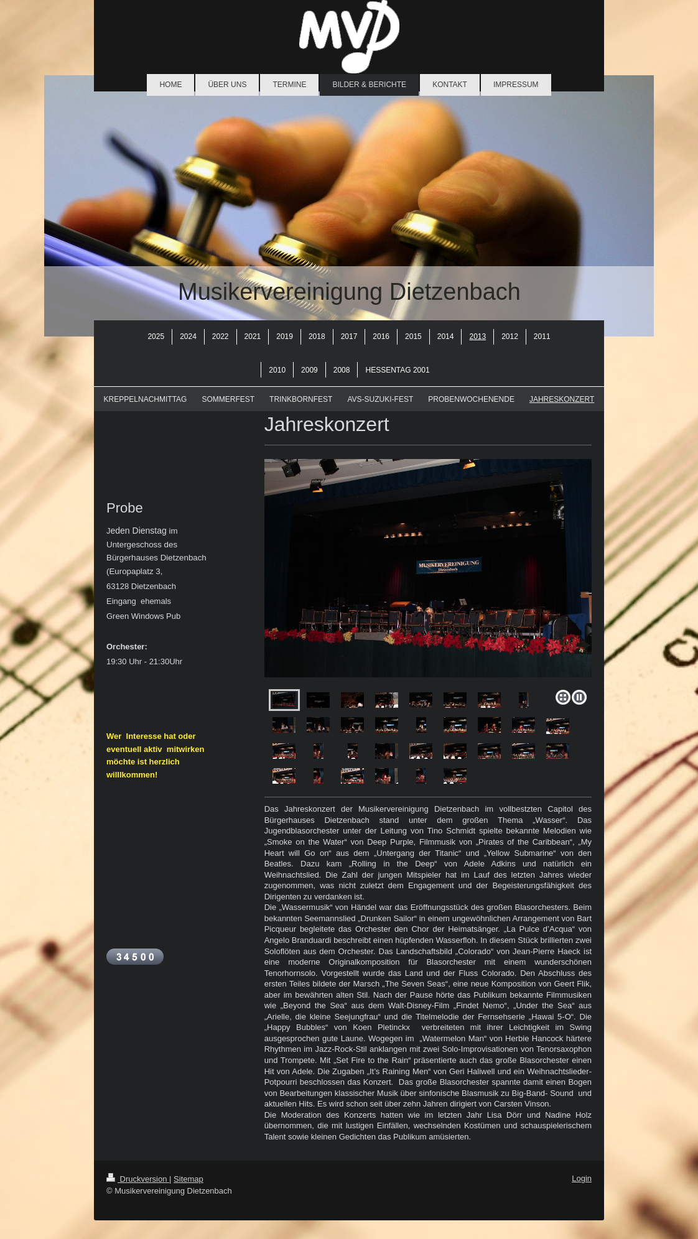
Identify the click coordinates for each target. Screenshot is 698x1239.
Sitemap (188, 1179)
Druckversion (137, 1179)
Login (582, 1178)
